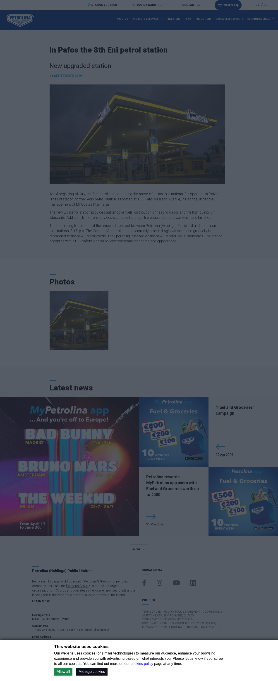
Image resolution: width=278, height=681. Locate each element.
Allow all (63, 672)
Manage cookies (92, 672)
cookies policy (142, 664)
